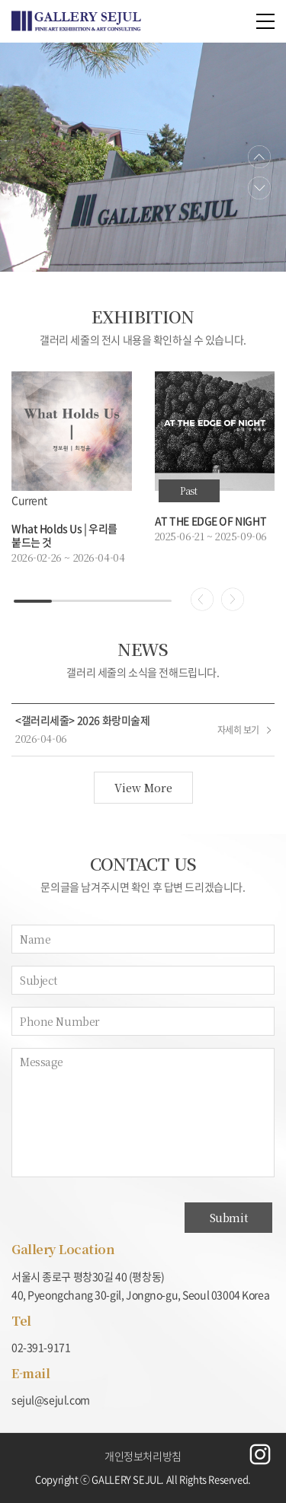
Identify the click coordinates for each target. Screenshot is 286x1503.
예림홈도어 (76, 21)
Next (259, 187)
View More (143, 787)
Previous (259, 157)
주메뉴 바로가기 (0, 0)
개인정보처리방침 (143, 1455)
